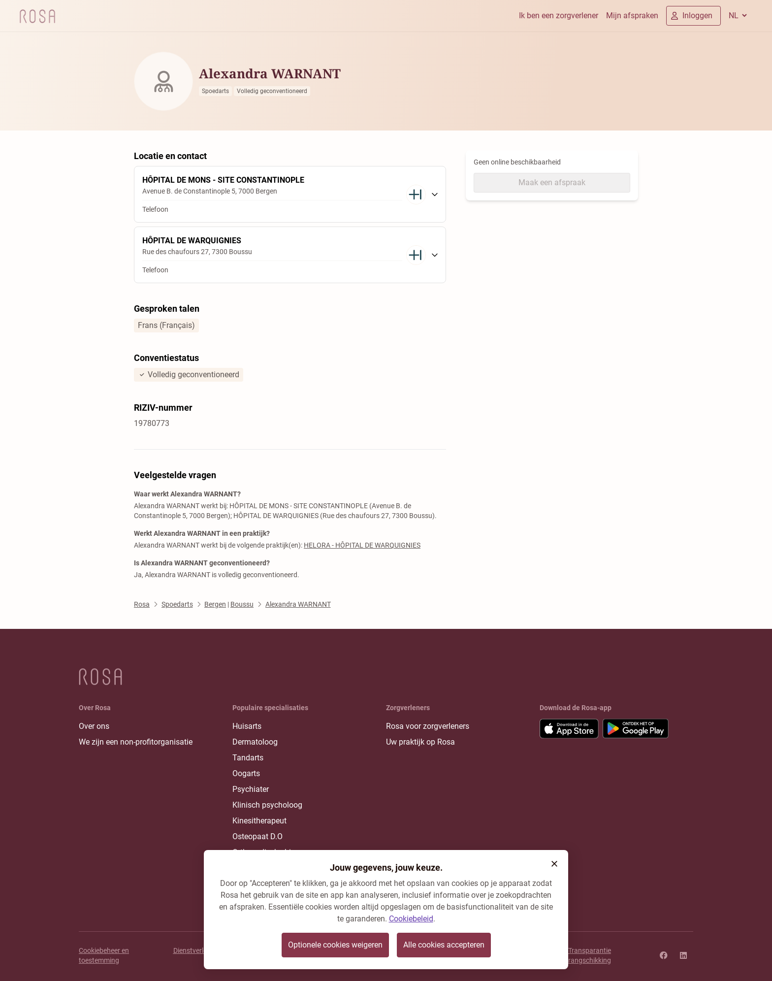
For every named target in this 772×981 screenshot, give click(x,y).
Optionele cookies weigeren (335, 944)
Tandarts (247, 757)
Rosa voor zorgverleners (427, 726)
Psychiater (250, 789)
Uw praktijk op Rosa (420, 742)
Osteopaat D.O (257, 836)
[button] (554, 864)
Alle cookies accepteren (443, 944)
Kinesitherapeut (259, 820)
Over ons (94, 726)
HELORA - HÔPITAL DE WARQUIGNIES (362, 545)
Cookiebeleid (411, 918)
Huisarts (246, 726)
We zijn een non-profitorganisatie (136, 742)
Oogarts (246, 773)
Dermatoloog (255, 742)
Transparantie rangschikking (589, 955)
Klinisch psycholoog (267, 805)
